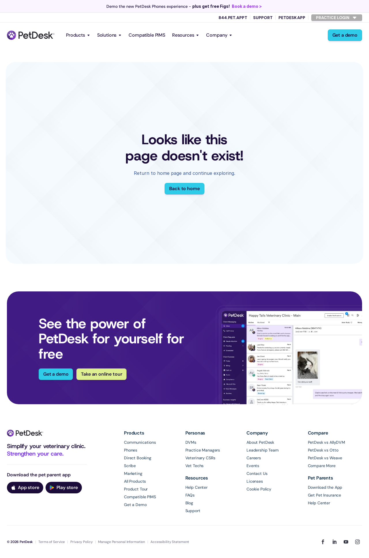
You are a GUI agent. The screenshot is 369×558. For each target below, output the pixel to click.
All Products (135, 481)
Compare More (322, 465)
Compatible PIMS (147, 35)
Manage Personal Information (121, 542)
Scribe (130, 465)
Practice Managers (202, 450)
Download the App (325, 487)
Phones (130, 450)
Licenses (254, 481)
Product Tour (136, 489)
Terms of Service (51, 542)
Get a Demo (135, 504)
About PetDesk (260, 442)
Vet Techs (194, 465)
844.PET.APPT (233, 17)
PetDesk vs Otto (323, 450)
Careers (253, 457)
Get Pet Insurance (324, 495)
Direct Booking (137, 457)
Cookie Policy (258, 489)
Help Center (196, 487)
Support (262, 17)
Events (252, 465)
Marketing (133, 473)
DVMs (190, 442)
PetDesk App (291, 17)
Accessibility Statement (169, 542)
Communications (140, 442)
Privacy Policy (81, 542)
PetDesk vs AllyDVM (326, 442)
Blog (189, 502)
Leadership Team (262, 450)
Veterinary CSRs (200, 457)
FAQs (190, 495)
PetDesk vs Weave (325, 457)
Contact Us (257, 473)
